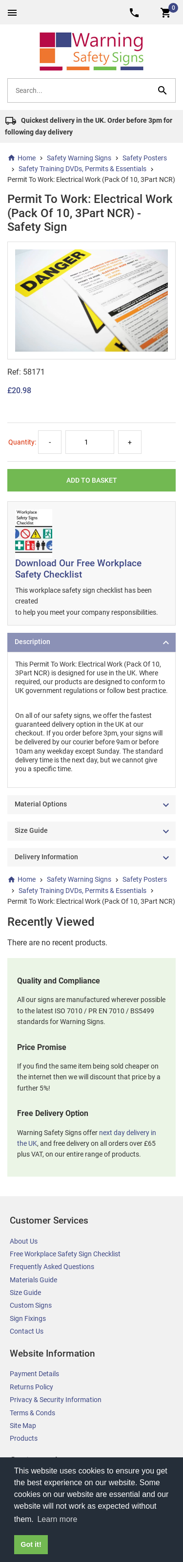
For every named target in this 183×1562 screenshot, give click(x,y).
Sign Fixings (28, 1318)
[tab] (91, 642)
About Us (24, 1241)
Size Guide (25, 1292)
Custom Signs (31, 1305)
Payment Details (34, 1374)
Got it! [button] (30, 1544)
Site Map (23, 1425)
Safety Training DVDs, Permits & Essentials (82, 169)
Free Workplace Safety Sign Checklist (65, 1254)
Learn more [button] (57, 1519)
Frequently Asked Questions (52, 1267)
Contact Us (26, 1331)
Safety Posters (144, 158)
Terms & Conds (32, 1413)
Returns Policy (31, 1387)
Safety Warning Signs (79, 158)
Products (24, 1438)
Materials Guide (33, 1280)
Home (21, 158)
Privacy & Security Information (56, 1400)
